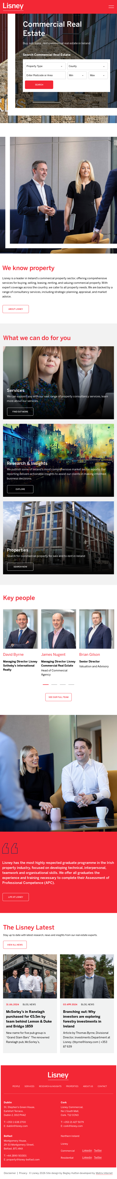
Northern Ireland (70, 1136)
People (16, 1086)
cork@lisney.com (73, 1126)
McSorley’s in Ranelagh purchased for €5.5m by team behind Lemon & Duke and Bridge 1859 (29, 1019)
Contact (102, 1086)
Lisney (64, 1143)
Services (29, 1086)
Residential (67, 1157)
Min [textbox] (71, 75)
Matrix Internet (104, 1173)
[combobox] (45, 66)
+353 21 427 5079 (73, 1122)
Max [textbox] (92, 75)
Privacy (23, 1173)
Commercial (68, 1150)
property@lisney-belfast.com (23, 1159)
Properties (72, 1086)
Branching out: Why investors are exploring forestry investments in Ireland (82, 1019)
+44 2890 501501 (16, 1155)
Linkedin (87, 1150)
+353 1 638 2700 (16, 1122)
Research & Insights (50, 1086)
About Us (88, 1086)
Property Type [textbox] (35, 66)
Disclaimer (10, 1173)
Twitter (98, 1150)
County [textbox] (73, 66)
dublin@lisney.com (17, 1126)
